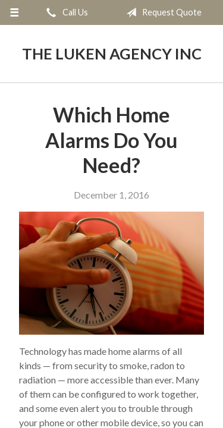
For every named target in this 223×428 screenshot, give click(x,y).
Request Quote (161, 12)
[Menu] (14, 12)
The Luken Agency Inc (112, 53)
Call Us (65, 12)
